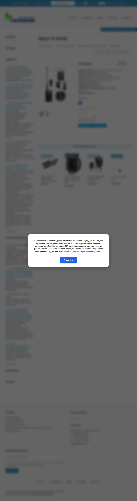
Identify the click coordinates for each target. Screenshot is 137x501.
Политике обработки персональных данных (80, 251)
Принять (68, 260)
